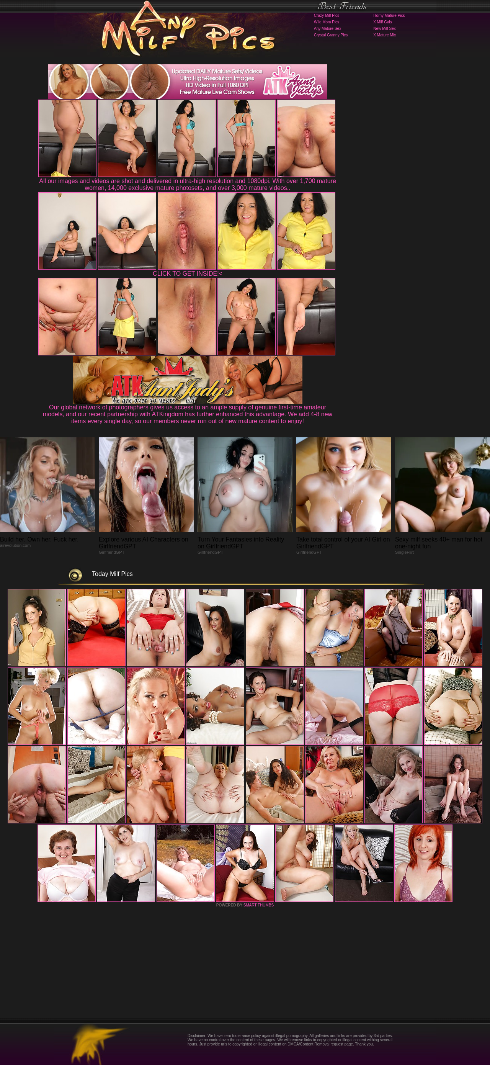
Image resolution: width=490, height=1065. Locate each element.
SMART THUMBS (258, 905)
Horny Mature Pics (389, 15)
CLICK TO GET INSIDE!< (187, 273)
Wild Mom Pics (326, 22)
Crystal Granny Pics (331, 35)
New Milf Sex (384, 28)
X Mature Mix (384, 35)
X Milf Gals (382, 22)
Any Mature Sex (327, 28)
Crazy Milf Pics (326, 15)
